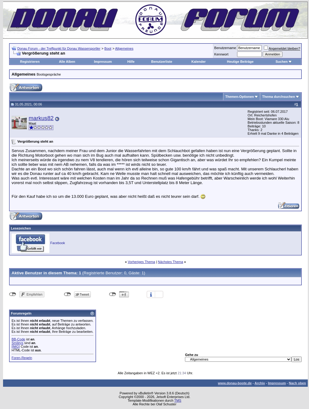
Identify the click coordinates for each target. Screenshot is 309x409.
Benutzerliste (161, 61)
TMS (177, 400)
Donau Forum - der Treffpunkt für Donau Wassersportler (59, 48)
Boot (108, 48)
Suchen (281, 61)
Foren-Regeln (22, 358)
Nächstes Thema (170, 262)
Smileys (17, 343)
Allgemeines (124, 48)
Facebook (57, 243)
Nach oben (297, 383)
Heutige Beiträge (240, 61)
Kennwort (221, 54)
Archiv (259, 383)
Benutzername (225, 48)
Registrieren (30, 61)
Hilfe (131, 61)
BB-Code (18, 339)
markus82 (41, 118)
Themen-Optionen (239, 96)
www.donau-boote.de (235, 383)
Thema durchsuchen (278, 96)
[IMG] (16, 346)
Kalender (198, 61)
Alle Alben (67, 61)
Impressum (103, 61)
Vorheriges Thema (141, 262)
